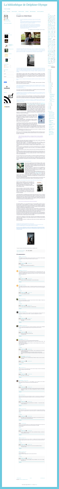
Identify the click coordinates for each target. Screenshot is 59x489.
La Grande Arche (51, 98)
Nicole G (20, 451)
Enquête (52, 23)
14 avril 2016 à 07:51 (24, 270)
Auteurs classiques (52, 18)
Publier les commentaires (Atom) (24, 479)
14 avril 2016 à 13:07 (25, 339)
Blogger (36, 484)
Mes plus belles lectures (51, 50)
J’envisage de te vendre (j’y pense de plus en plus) (11, 45)
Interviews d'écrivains (21, 251)
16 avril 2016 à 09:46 (29, 416)
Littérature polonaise (50, 48)
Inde (49, 27)
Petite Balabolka (21, 339)
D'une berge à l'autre (51, 112)
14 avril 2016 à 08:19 (29, 278)
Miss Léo (20, 311)
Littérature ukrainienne (50, 50)
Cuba (48, 23)
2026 (49, 70)
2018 (49, 79)
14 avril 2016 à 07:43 (29, 263)
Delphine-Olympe (23, 263)
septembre (50, 86)
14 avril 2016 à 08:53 (23, 298)
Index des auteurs (14, 11)
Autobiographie (49, 19)
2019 (49, 78)
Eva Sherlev (20, 325)
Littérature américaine (51, 31)
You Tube (51, 63)
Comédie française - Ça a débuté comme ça (52, 94)
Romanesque (10, 53)
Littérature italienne (51, 44)
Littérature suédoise (52, 49)
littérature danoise (52, 35)
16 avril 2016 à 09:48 (29, 430)
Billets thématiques (33, 11)
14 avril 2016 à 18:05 (25, 380)
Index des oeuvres (21, 11)
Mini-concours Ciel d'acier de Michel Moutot (51, 97)
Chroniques (8, 11)
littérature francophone (50, 40)
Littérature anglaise (50, 32)
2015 (49, 106)
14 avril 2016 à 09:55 (23, 311)
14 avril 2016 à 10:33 (24, 325)
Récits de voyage (52, 55)
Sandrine (20, 256)
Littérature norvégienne (50, 47)
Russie (48, 60)
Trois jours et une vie (51, 101)
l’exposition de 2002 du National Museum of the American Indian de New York (36, 104)
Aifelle (19, 367)
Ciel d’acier (42, 48)
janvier (50, 105)
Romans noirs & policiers (51, 59)
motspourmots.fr (51, 131)
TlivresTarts (20, 270)
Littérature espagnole (50, 36)
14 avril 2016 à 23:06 (27, 356)
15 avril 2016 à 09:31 (23, 423)
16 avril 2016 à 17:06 (23, 451)
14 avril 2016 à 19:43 (29, 349)
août (50, 87)
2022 (49, 75)
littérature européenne (50, 37)
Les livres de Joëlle (51, 126)
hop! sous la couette (51, 115)
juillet (50, 88)
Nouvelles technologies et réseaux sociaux (51, 53)
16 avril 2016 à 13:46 (29, 444)
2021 (49, 76)
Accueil (4, 11)
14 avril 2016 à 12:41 (29, 305)
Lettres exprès (50, 127)
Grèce (54, 26)
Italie (53, 28)
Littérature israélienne (53, 43)
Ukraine (52, 62)
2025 (49, 71)
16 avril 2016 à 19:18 (29, 458)
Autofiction (53, 19)
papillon (20, 408)
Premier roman (53, 54)
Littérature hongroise (53, 41)
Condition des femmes (51, 22)
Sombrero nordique (51, 132)
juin (50, 89)
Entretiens (26, 11)
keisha (19, 298)
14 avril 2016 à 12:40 (29, 292)
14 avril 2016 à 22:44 (29, 401)
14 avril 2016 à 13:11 (23, 367)
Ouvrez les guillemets (40, 11)
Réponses (21, 261)
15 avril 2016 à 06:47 (29, 361)
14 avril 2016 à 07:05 (23, 256)
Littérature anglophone (50, 33)
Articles (5, 65)
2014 (49, 107)
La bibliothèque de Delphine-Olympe (25, 4)
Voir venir (10, 58)
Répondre (20, 267)
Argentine (49, 17)
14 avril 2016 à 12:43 (29, 332)
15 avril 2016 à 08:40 (23, 408)
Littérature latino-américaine (51, 45)
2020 (49, 77)
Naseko (31, 484)
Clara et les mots (21, 380)
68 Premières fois (50, 15)
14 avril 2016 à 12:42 (29, 318)
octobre (50, 85)
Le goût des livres (51, 122)
